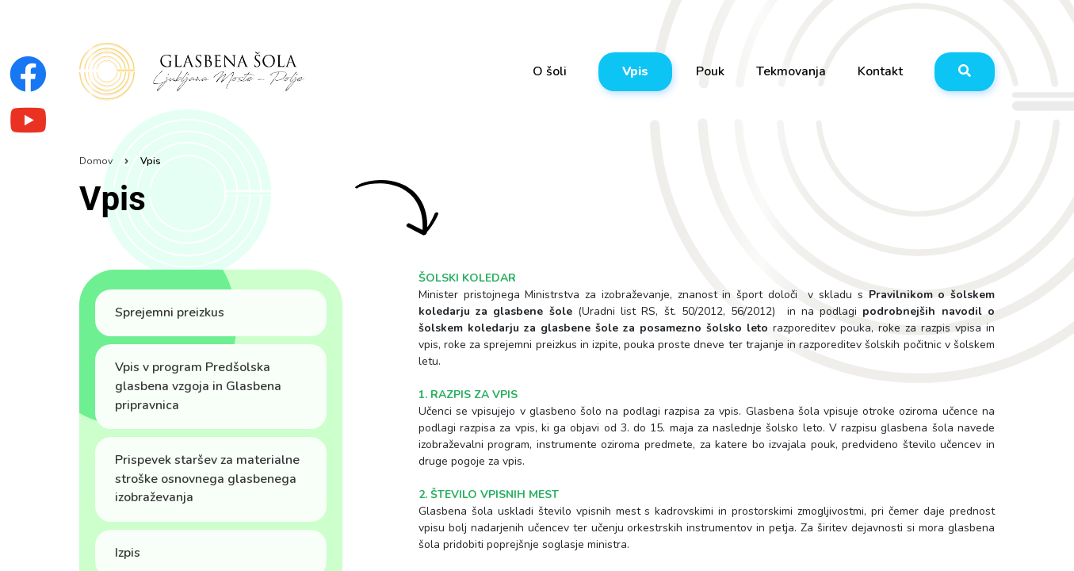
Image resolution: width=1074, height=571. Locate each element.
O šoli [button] (550, 71)
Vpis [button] (635, 71)
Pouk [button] (710, 71)
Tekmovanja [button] (791, 71)
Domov (96, 161)
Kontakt (880, 71)
